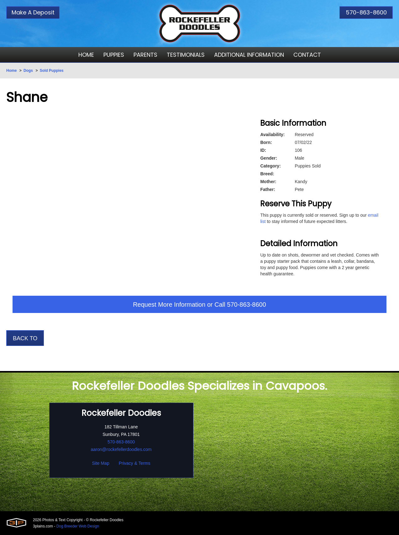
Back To (25, 338)
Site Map (100, 463)
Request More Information (169, 304)
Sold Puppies (52, 70)
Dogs (28, 70)
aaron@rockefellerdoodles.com (121, 449)
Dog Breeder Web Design (77, 526)
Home (11, 70)
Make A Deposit (33, 12)
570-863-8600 (366, 12)
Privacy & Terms (134, 463)
